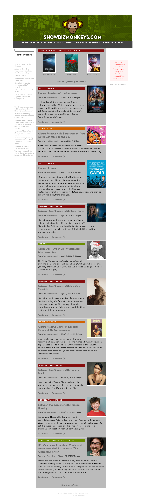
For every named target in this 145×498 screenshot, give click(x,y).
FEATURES (94, 42)
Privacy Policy (62, 493)
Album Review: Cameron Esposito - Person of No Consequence (23, 97)
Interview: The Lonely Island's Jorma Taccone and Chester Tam (24, 116)
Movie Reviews (46, 88)
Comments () (58, 122)
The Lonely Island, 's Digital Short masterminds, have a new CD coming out (24, 153)
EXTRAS (119, 42)
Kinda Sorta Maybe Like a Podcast (57, 440)
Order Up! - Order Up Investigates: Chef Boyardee (22, 85)
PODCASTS (36, 42)
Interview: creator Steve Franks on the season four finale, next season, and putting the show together (24, 124)
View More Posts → (70, 485)
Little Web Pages (79, 495)
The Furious (71, 74)
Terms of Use (72, 493)
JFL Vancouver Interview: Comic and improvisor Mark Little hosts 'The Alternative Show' (60, 448)
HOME (25, 42)
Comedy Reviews (47, 129)
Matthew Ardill (52, 97)
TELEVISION (80, 42)
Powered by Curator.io (119, 84)
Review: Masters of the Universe (57, 93)
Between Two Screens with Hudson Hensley (59, 406)
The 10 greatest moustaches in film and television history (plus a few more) (24, 109)
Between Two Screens (50, 206)
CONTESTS (107, 42)
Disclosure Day (49, 74)
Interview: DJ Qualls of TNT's (22, 147)
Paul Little (51, 456)
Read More (43, 122)
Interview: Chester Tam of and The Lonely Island (23, 133)
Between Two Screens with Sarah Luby (61, 211)
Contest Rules (83, 493)
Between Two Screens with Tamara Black (58, 371)
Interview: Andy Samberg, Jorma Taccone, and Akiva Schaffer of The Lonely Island (23, 141)
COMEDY (59, 42)
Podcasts (44, 244)
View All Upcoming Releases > (71, 81)
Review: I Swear (20, 76)
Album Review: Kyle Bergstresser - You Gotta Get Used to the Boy (23, 71)
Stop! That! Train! (94, 74)
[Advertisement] (72, 7)
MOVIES (48, 42)
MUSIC (69, 42)
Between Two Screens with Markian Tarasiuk (24, 91)
